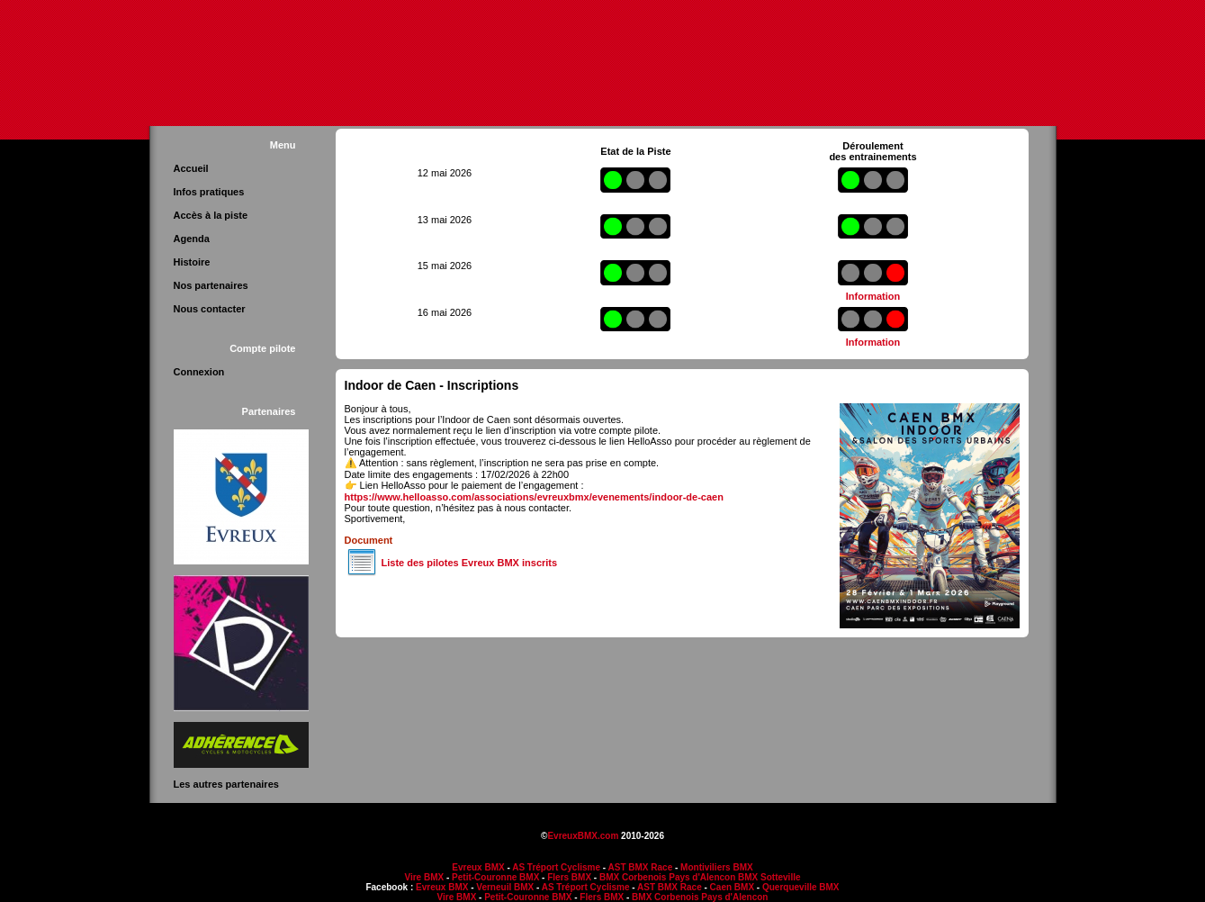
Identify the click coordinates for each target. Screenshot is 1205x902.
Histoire (192, 262)
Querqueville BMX (801, 887)
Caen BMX (732, 887)
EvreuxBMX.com (582, 836)
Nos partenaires (211, 285)
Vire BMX (424, 877)
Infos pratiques (209, 191)
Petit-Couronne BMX (495, 877)
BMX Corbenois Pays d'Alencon (667, 877)
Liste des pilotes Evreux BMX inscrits (470, 562)
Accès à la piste (211, 215)
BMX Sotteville (769, 877)
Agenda (192, 238)
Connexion (199, 371)
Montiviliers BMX (716, 867)
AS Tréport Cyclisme (556, 867)
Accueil (191, 168)
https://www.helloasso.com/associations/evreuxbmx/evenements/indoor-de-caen (534, 497)
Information (873, 296)
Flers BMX (569, 877)
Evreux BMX (478, 867)
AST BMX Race (640, 867)
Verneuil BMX (505, 887)
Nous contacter (210, 308)
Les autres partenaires (226, 784)
